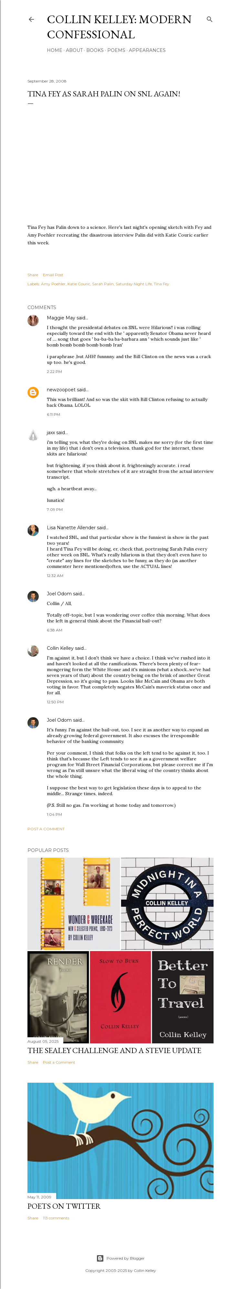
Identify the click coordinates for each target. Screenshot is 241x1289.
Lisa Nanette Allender (71, 528)
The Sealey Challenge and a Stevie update (114, 1050)
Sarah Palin (103, 283)
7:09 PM (55, 509)
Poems (116, 50)
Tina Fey (161, 283)
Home (54, 50)
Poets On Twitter (64, 1206)
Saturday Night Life (134, 283)
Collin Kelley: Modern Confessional (119, 27)
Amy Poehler (53, 283)
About (74, 50)
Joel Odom (59, 594)
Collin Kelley (60, 648)
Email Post (53, 274)
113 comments (56, 1218)
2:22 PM (54, 371)
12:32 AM (55, 575)
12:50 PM (55, 701)
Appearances (147, 50)
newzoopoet (61, 390)
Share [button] (32, 274)
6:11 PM (53, 414)
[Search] (210, 18)
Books (95, 50)
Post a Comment (46, 828)
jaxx (51, 432)
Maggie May (61, 318)
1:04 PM (54, 814)
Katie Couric (79, 283)
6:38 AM (54, 630)
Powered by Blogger (120, 1258)
